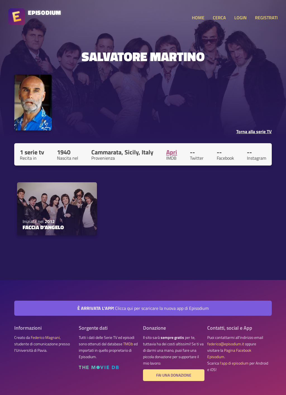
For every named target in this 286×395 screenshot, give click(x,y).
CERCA (219, 17)
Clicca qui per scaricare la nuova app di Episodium (143, 308)
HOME (198, 17)
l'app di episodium (234, 363)
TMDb (128, 344)
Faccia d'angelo (43, 227)
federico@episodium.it (225, 344)
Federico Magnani (45, 337)
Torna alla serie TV (254, 131)
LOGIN (240, 17)
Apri (171, 152)
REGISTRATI (266, 17)
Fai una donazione (173, 375)
